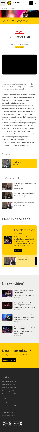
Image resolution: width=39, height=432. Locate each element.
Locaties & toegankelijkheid (10, 406)
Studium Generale (15, 21)
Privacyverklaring (7, 412)
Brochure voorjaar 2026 (9, 381)
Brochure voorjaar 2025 (9, 388)
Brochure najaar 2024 (8, 391)
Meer (17, 250)
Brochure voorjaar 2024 (9, 394)
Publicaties (7, 377)
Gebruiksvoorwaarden (9, 415)
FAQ (3, 409)
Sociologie (19, 47)
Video (12, 8)
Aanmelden (7, 360)
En (36, 3)
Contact (5, 398)
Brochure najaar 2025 (8, 385)
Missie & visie (6, 403)
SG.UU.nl (4, 8)
